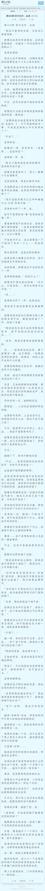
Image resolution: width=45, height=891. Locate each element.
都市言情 (9, 8)
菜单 (41, 3)
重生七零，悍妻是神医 (19, 8)
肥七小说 (3, 8)
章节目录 (22, 19)
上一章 (14, 19)
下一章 (31, 19)
